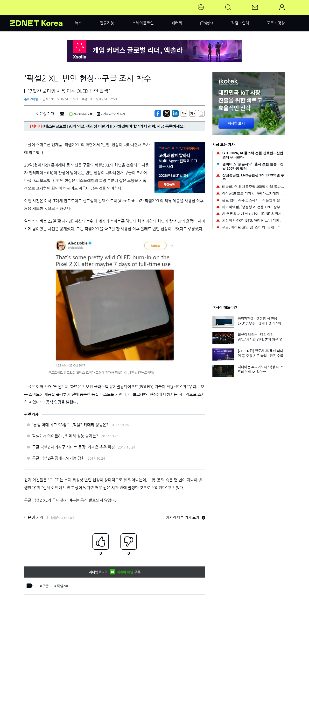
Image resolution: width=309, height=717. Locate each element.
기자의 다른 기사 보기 (185, 517)
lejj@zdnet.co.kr (63, 517)
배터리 (176, 23)
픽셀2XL (63, 586)
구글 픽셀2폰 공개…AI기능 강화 (58, 458)
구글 (45, 586)
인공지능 (107, 23)
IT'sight (206, 23)
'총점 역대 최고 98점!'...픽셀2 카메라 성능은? (70, 425)
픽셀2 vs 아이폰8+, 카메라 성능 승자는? (65, 436)
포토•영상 (276, 23)
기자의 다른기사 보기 (111, 114)
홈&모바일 (31, 99)
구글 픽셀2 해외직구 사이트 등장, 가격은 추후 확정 (73, 447)
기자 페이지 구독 (80, 114)
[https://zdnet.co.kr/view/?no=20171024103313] (157, 113)
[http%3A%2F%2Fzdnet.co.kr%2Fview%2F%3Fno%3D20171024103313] (175, 113)
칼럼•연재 (240, 23)
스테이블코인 (143, 23)
